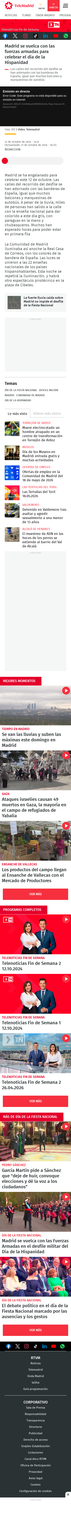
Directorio (35, 1427)
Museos (28, 447)
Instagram (25, 36)
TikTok (35, 36)
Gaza (5, 794)
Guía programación (35, 1389)
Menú (65, 5)
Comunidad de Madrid (30, 395)
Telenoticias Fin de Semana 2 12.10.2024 (35, 934)
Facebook (5, 36)
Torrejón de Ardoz (36, 422)
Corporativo (35, 1402)
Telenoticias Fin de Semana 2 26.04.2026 (35, 1053)
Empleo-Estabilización (35, 1446)
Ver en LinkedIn (44, 1346)
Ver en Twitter (17, 1347)
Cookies (35, 1484)
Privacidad (35, 1471)
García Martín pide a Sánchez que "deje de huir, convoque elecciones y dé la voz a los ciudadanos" (35, 1141)
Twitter (15, 36)
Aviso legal (35, 1478)
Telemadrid (35, 1369)
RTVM (35, 1358)
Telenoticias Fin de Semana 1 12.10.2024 (35, 994)
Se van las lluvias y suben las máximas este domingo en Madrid (35, 706)
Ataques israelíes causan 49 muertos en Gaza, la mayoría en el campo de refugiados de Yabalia (35, 770)
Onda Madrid (45, 15)
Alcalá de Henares (36, 529)
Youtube (56, 36)
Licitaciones (35, 1452)
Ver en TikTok (35, 1347)
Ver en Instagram (26, 1346)
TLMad (26, 15)
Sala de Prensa (35, 1407)
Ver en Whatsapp (62, 1346)
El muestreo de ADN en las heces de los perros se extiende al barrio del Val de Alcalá (12, 534)
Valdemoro (30, 504)
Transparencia (36, 1420)
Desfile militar (48, 390)
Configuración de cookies (35, 1491)
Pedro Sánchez (14, 1165)
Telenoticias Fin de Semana (23, 958)
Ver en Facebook (8, 1347)
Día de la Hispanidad (18, 400)
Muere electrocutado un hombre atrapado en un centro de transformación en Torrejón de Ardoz (12, 428)
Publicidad (35, 1433)
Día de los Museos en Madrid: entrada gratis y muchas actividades (12, 452)
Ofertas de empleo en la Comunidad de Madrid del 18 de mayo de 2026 (12, 472)
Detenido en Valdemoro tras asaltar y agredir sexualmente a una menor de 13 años (12, 510)
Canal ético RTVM (35, 1459)
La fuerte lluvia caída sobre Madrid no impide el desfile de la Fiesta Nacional (14, 302)
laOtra (35, 1382)
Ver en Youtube (53, 1346)
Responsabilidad (35, 1414)
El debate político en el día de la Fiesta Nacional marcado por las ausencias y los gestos (35, 1277)
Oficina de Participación (35, 1465)
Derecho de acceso (35, 1439)
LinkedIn (46, 36)
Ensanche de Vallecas (19, 864)
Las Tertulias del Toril (39, 487)
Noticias (11, 15)
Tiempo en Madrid (16, 729)
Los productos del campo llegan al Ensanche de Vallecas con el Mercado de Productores (35, 841)
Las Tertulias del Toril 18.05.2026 (12, 492)
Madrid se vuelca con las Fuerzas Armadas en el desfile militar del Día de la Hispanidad (35, 1212)
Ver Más (35, 894)
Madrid (9, 395)
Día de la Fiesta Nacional (21, 390)
